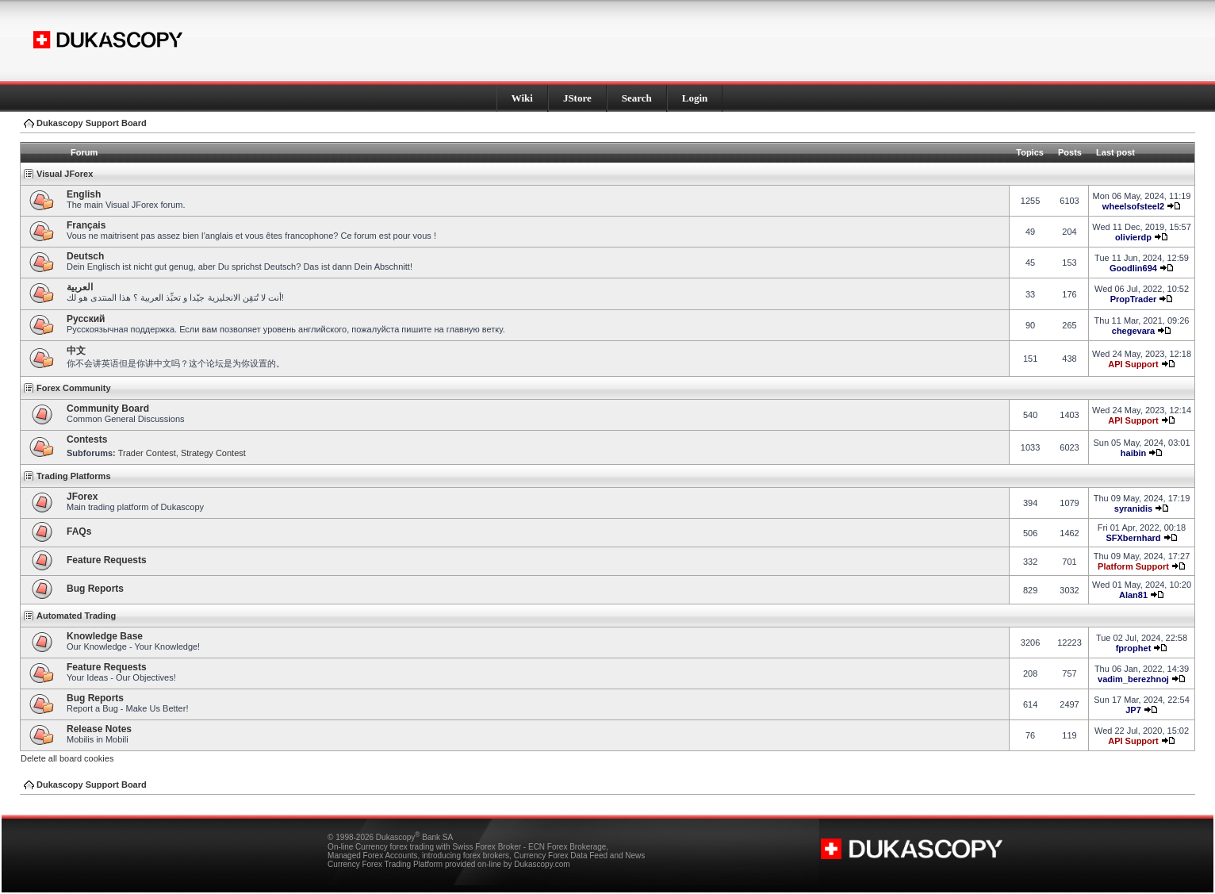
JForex (82, 496)
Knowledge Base (105, 636)
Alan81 (1133, 595)
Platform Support (1133, 566)
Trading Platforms (73, 476)
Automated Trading (76, 615)
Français (86, 225)
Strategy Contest (213, 453)
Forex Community (73, 388)
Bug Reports (95, 588)
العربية (80, 287)
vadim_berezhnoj (1133, 679)
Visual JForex (64, 173)
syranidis (1133, 508)
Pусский (86, 318)
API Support (1133, 364)
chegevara (1133, 331)
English (84, 194)
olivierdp (1133, 237)
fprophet (1134, 648)
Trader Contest (147, 453)
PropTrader (1133, 299)
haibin (1133, 453)
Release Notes (99, 729)
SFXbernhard (1133, 538)
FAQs (79, 531)
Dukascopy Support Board (91, 123)
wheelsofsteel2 (1133, 206)
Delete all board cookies (67, 758)
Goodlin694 (1133, 268)
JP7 (1133, 710)
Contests (87, 439)
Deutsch (85, 256)
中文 (76, 350)
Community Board (108, 408)
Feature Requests (107, 560)
